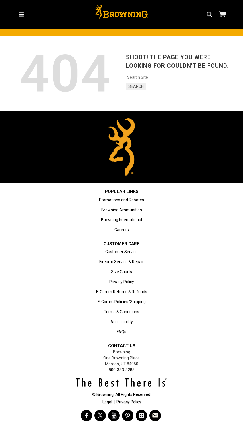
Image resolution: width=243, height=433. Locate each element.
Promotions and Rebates (121, 200)
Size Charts (121, 271)
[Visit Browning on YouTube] (114, 415)
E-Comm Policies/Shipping (122, 301)
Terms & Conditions (121, 311)
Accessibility (121, 321)
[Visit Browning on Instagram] (141, 415)
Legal (107, 402)
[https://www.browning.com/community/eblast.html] (155, 415)
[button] (209, 14)
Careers (121, 229)
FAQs (121, 331)
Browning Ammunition (121, 210)
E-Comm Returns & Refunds (121, 291)
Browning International (121, 219)
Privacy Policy (121, 281)
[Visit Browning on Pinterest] (127, 415)
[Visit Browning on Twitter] (100, 415)
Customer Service (121, 251)
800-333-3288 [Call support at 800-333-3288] (122, 370)
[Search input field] (172, 77)
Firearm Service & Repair (121, 261)
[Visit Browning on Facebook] (86, 415)
